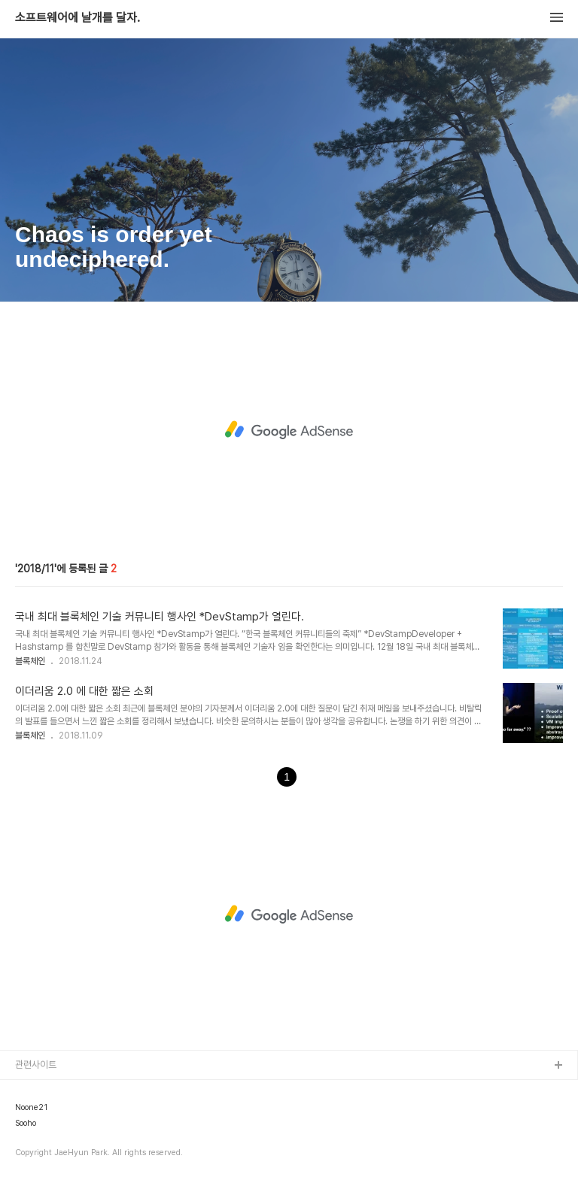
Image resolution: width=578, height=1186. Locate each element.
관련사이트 (35, 1064)
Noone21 (31, 1107)
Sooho (25, 1123)
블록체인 (30, 661)
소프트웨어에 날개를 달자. (77, 18)
